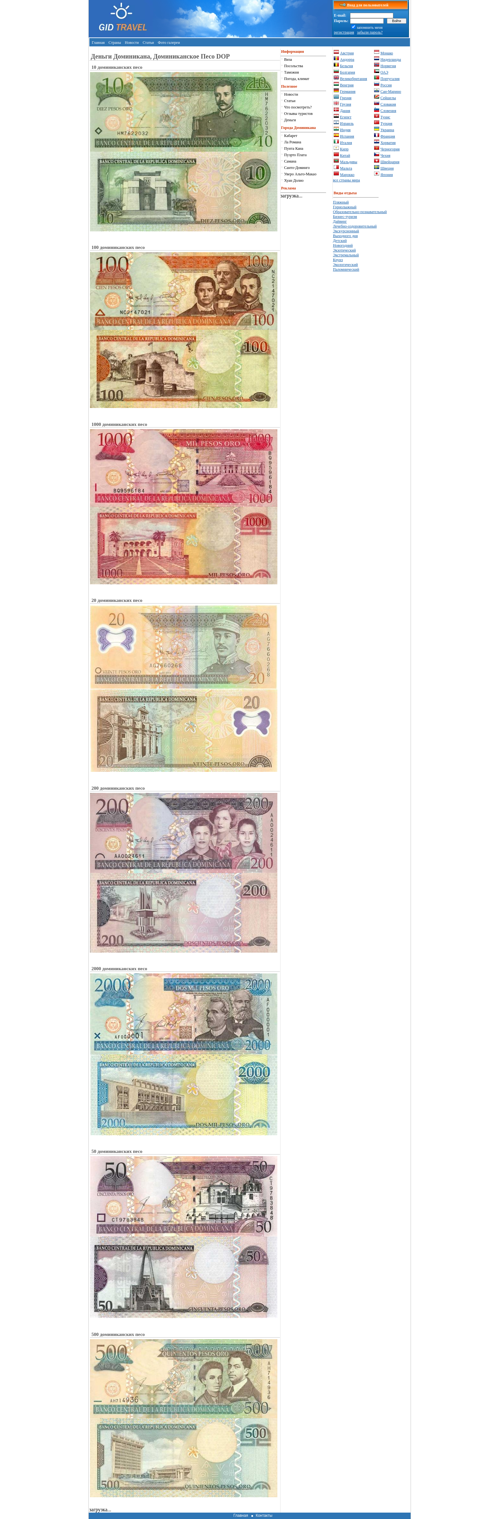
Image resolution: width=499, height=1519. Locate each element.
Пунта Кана (293, 148)
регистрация (344, 32)
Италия (346, 142)
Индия (345, 130)
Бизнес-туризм (345, 216)
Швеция (387, 168)
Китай (345, 155)
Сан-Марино (390, 91)
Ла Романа (292, 142)
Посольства (293, 66)
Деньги (290, 120)
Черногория (390, 149)
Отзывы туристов (298, 113)
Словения (388, 110)
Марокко (347, 174)
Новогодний (343, 245)
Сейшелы (388, 98)
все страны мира (346, 180)
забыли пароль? (370, 32)
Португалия (390, 78)
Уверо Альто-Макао (300, 174)
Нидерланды (390, 59)
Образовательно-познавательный (360, 212)
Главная (98, 42)
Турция (386, 123)
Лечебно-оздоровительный (355, 226)
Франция (387, 136)
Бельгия (346, 66)
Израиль (347, 123)
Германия (348, 91)
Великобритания (353, 78)
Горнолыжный (344, 207)
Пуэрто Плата (295, 155)
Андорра (347, 59)
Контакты (264, 1515)
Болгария (347, 72)
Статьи (148, 42)
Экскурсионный (346, 231)
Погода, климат (296, 78)
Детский (340, 240)
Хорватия (388, 142)
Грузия (345, 104)
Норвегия (388, 66)
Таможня (291, 72)
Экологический (345, 264)
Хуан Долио (294, 180)
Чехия (385, 155)
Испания (347, 136)
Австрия (347, 53)
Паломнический (346, 269)
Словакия (388, 104)
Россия (386, 85)
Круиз (338, 260)
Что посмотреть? (298, 107)
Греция (346, 98)
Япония (386, 174)
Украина (387, 130)
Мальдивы (348, 162)
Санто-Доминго (297, 167)
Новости (132, 42)
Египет (346, 117)
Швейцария (389, 162)
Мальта (346, 168)
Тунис (385, 117)
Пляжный (341, 202)
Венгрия (347, 85)
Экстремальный (346, 255)
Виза (288, 59)
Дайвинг (340, 221)
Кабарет (290, 135)
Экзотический (344, 250)
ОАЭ (384, 72)
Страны (115, 42)
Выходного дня (345, 236)
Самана (290, 161)
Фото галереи (169, 42)
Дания (345, 110)
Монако (386, 53)
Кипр (344, 149)
